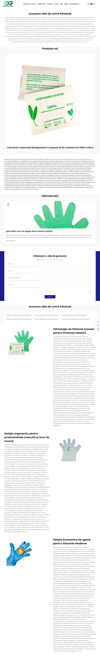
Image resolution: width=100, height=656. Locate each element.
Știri (61, 4)
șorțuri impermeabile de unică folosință (75, 319)
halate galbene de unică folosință (46, 319)
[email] (98, 329)
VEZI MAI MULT (10, 241)
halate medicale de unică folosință (19, 315)
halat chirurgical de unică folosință (19, 319)
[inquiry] (98, 321)
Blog (66, 4)
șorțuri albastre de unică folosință (46, 315)
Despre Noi (41, 4)
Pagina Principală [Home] (29, 4)
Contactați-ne (74, 4)
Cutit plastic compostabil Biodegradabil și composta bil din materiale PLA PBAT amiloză (50, 147)
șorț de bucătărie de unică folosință (74, 315)
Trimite (50, 296)
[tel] (98, 325)
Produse (50, 4)
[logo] (8, 4)
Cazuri (56, 4)
